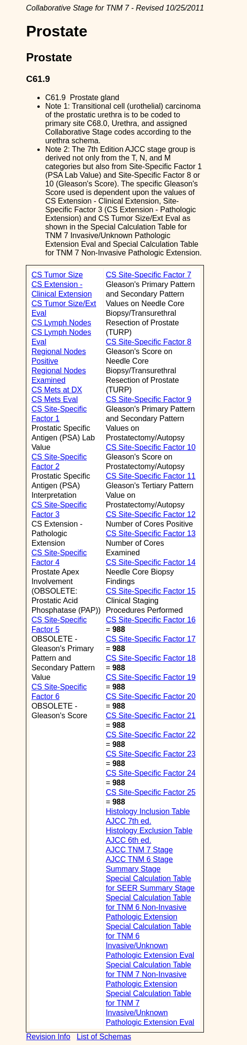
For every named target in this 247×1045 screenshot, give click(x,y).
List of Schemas (104, 1037)
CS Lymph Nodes (61, 323)
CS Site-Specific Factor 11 (151, 476)
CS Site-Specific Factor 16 (151, 620)
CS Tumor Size (57, 275)
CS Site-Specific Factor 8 (148, 342)
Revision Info (48, 1037)
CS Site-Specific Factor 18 (151, 658)
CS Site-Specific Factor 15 (151, 591)
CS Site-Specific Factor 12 (151, 514)
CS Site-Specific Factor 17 (151, 639)
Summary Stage (133, 869)
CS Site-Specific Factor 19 (151, 677)
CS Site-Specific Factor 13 (151, 533)
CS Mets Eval (55, 399)
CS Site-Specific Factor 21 (151, 716)
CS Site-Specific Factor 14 (151, 562)
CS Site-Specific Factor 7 (148, 275)
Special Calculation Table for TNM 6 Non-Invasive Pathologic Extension (148, 907)
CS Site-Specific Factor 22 (151, 735)
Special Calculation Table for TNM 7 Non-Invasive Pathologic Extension (148, 974)
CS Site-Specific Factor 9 (148, 399)
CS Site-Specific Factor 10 (151, 447)
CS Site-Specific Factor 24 (151, 773)
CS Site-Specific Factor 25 (151, 792)
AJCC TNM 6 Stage (139, 859)
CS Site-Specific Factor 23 (151, 754)
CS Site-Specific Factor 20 (151, 696)
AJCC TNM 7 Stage (139, 850)
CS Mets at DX (57, 390)
